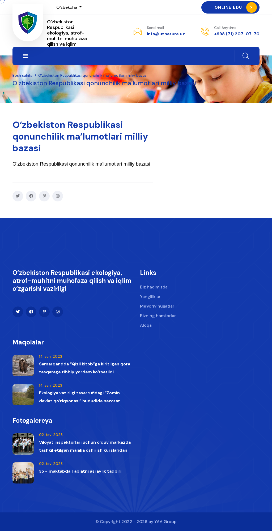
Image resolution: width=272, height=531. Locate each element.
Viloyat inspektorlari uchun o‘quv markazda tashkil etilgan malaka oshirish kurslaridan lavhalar (85, 452)
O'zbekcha (67, 7)
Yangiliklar (150, 297)
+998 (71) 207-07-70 (237, 34)
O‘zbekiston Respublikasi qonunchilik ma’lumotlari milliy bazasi (92, 75)
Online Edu (236, 7)
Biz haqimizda (154, 288)
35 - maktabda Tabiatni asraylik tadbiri (80, 473)
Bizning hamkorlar (158, 317)
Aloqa (146, 326)
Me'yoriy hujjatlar (157, 307)
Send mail (155, 27)
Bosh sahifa (22, 75)
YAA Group (165, 521)
